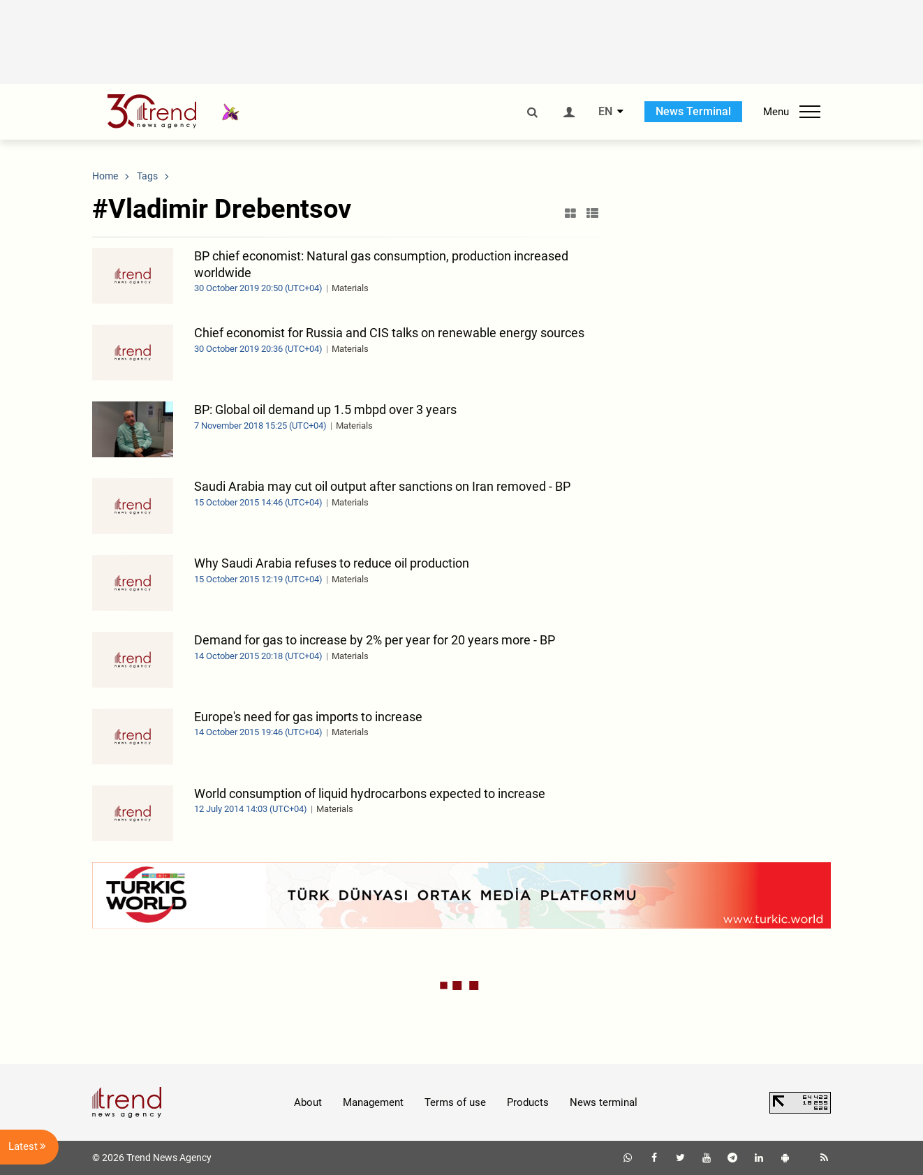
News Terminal (693, 111)
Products (528, 1102)
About (308, 1102)
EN (605, 111)
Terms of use (455, 1102)
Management (373, 1102)
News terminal (603, 1102)
